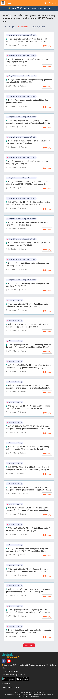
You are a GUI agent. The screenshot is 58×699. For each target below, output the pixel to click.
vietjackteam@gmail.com (15, 675)
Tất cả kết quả (9, 27)
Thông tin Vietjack (10, 688)
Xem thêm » (29, 645)
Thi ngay (47, 46)
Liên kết (6, 684)
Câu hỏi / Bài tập (38, 27)
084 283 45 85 (12, 671)
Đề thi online (23, 27)
